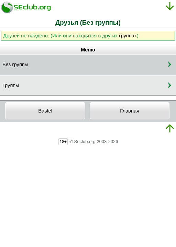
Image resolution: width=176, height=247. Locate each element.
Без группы (15, 64)
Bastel (45, 111)
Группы (10, 85)
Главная (129, 111)
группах (128, 35)
